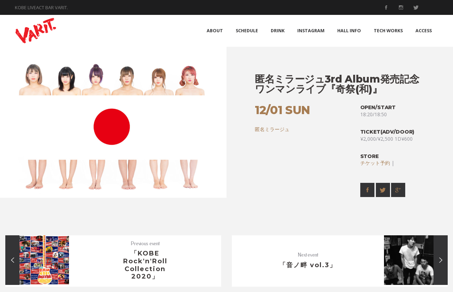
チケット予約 (375, 162)
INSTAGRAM (311, 31)
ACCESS (423, 31)
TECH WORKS (388, 31)
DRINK (278, 31)
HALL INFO (349, 31)
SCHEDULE (247, 31)
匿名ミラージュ (272, 129)
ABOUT (215, 31)
